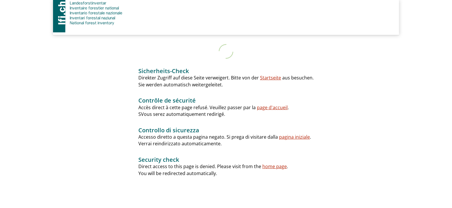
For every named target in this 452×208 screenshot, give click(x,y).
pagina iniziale (294, 137)
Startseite (270, 78)
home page (274, 166)
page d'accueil (272, 107)
